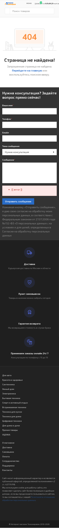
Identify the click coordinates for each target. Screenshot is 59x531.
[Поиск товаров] (32, 11)
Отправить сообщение (18, 201)
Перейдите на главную (27, 70)
